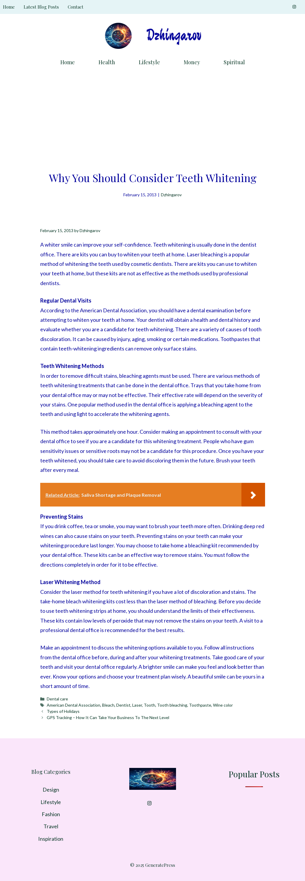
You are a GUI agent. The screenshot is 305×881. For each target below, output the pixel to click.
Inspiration (50, 838)
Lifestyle (149, 62)
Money (192, 62)
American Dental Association (73, 705)
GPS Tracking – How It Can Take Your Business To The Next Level (108, 717)
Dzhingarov (171, 194)
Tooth (149, 705)
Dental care (57, 698)
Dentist (123, 705)
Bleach (108, 705)
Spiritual (234, 62)
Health (107, 62)
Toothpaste (200, 705)
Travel (50, 826)
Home (9, 7)
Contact (75, 7)
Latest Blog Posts (41, 7)
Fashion (51, 814)
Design (51, 789)
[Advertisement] (152, 116)
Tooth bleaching (172, 705)
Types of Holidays (63, 711)
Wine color (223, 705)
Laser (137, 705)
